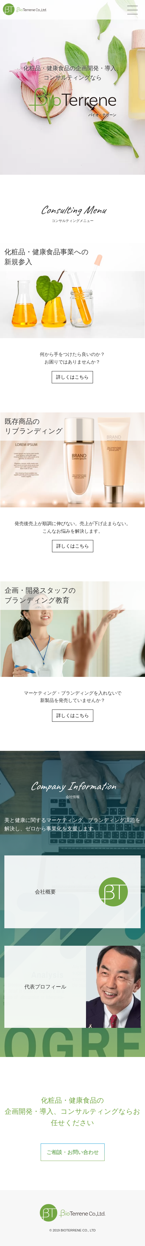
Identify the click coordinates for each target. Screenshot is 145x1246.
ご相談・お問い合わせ (72, 1152)
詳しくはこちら (72, 377)
